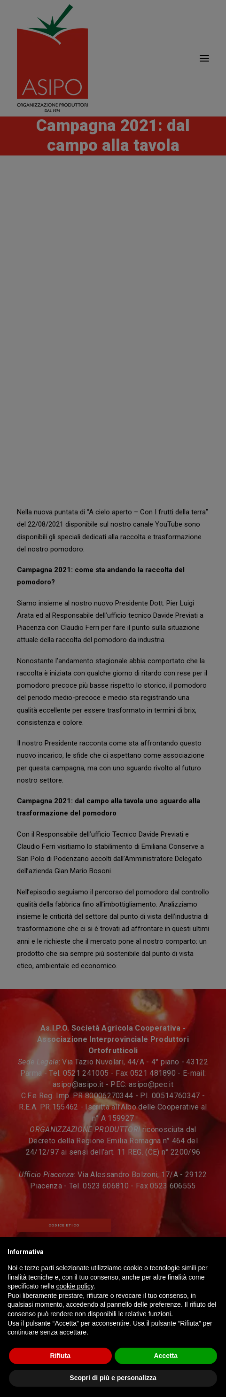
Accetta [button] (166, 1355)
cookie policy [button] (75, 1286)
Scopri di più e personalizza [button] (113, 1377)
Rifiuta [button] (60, 1355)
